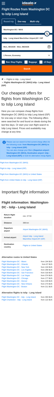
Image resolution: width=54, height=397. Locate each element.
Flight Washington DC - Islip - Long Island (19, 297)
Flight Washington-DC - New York (15, 267)
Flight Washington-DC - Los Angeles (16, 270)
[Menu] (3, 3)
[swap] (47, 33)
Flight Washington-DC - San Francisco (17, 273)
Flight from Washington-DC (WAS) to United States (21, 174)
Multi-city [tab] (34, 21)
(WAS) (35, 229)
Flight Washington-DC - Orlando (15, 264)
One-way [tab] (22, 21)
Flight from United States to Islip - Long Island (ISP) (21, 180)
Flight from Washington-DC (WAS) (14, 163)
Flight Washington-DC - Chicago (15, 278)
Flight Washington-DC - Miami (14, 261)
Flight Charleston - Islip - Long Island (17, 300)
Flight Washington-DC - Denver (14, 281)
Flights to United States (32, 245)
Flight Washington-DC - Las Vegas (16, 275)
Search (27, 69)
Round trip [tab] (9, 21)
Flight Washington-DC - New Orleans (17, 284)
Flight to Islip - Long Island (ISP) (13, 168)
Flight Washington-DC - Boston (14, 286)
